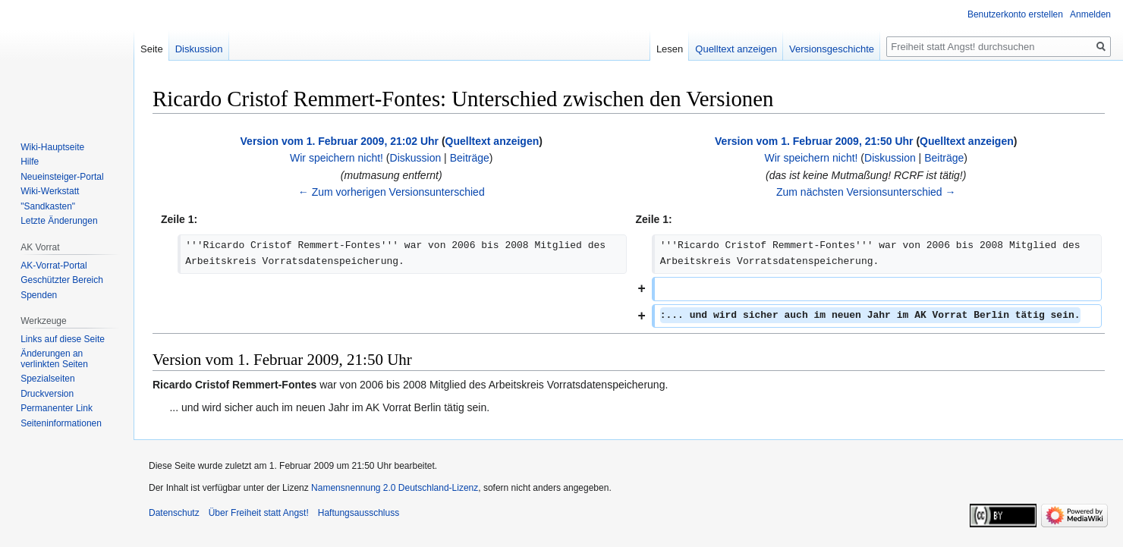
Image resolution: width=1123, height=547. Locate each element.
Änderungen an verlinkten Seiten (54, 358)
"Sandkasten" (47, 206)
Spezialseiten (47, 378)
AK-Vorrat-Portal (53, 265)
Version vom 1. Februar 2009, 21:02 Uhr (340, 141)
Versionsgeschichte (831, 49)
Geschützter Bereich (61, 280)
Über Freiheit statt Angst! (259, 513)
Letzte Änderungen (58, 220)
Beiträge (469, 158)
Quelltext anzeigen (492, 141)
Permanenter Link (56, 408)
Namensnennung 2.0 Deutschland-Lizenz (394, 488)
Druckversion (47, 393)
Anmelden (1090, 14)
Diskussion (416, 158)
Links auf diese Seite (62, 339)
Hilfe (29, 161)
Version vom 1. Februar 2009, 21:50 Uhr (814, 141)
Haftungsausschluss (358, 513)
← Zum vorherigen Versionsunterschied (391, 192)
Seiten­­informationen (61, 423)
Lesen (669, 49)
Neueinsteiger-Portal (61, 176)
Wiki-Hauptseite (52, 147)
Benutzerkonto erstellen (1015, 14)
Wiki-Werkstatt (49, 191)
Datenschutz (174, 513)
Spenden (38, 295)
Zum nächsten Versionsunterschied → (866, 192)
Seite (151, 49)
